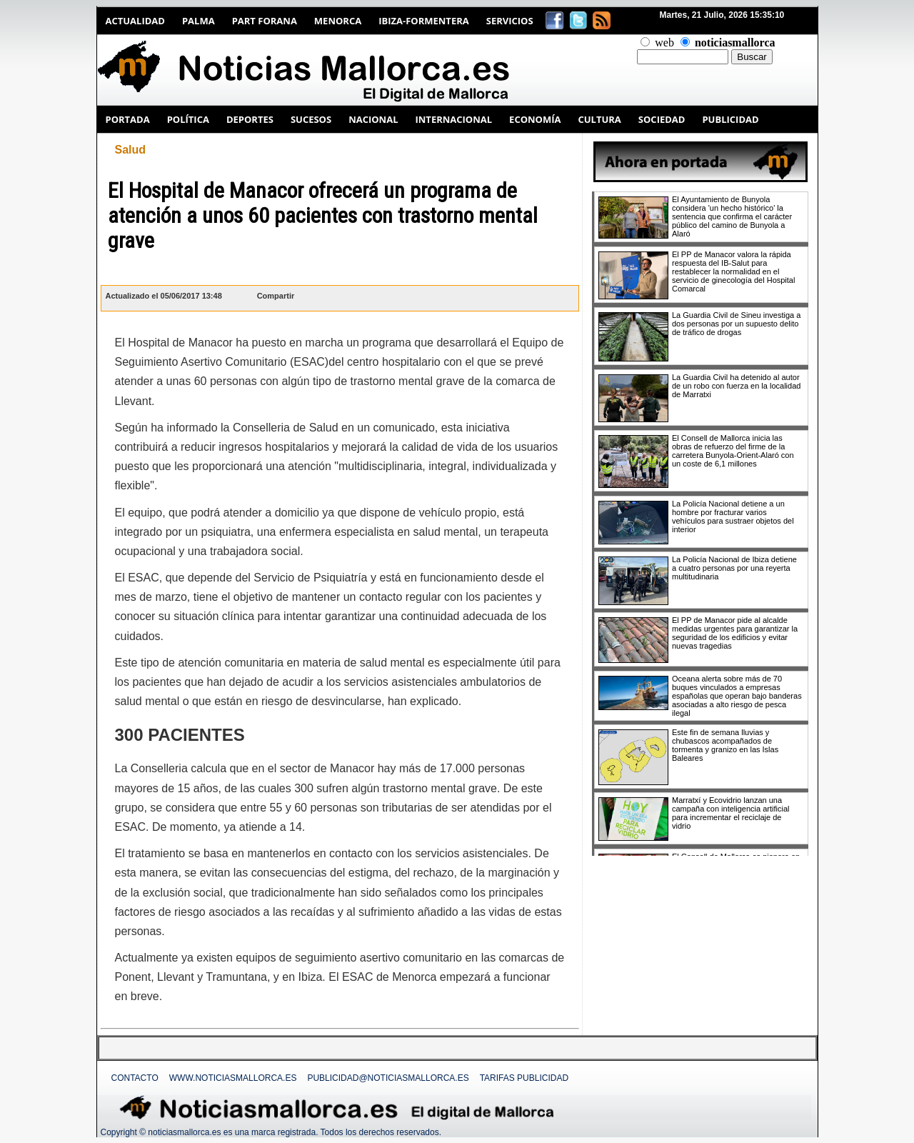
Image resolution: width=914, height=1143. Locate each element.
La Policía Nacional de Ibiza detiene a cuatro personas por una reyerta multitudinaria (734, 568)
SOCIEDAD (662, 119)
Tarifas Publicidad (524, 1078)
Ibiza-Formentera (423, 20)
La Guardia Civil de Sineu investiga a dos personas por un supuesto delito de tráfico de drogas (736, 323)
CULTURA (599, 119)
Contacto (135, 1078)
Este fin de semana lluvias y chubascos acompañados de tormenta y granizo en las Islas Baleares (725, 745)
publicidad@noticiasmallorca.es (387, 1078)
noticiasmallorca (735, 42)
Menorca (337, 20)
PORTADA (128, 119)
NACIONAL (373, 119)
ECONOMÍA (535, 119)
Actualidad (135, 20)
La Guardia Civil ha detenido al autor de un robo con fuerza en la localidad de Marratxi (736, 386)
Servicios (509, 20)
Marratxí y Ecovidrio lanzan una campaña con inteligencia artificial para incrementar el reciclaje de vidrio (730, 813)
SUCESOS (311, 119)
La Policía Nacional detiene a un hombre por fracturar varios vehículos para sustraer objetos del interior (733, 516)
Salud (130, 150)
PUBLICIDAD (730, 119)
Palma (198, 20)
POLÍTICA (188, 119)
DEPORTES (249, 119)
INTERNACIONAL (453, 119)
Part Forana (264, 20)
